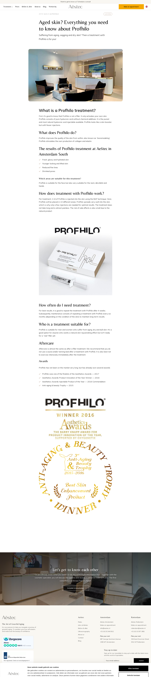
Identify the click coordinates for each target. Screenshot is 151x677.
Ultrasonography (84, 631)
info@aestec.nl (105, 628)
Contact (80, 637)
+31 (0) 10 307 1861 (138, 631)
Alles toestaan (133, 655)
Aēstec (41, 14)
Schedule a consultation (75, 588)
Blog (44, 7)
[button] (8, 6)
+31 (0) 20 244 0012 (107, 631)
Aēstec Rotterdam (137, 622)
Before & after (27, 7)
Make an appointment (131, 7)
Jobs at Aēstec (83, 625)
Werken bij (52, 7)
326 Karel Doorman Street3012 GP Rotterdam (140, 640)
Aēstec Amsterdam (106, 622)
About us (37, 7)
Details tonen (113, 673)
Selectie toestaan (133, 662)
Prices (17, 7)
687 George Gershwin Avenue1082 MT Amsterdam (110, 640)
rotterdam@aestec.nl (138, 628)
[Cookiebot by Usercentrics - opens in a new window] (13, 672)
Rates (80, 622)
